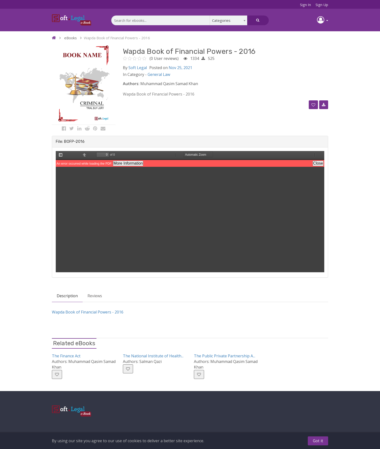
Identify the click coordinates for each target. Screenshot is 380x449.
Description (67, 295)
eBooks (70, 37)
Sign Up (322, 4)
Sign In (305, 4)
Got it (318, 440)
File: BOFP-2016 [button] (70, 141)
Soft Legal (137, 67)
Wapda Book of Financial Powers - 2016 (87, 312)
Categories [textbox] (221, 20)
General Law (159, 74)
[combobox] (228, 20)
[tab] (190, 141)
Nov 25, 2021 (180, 67)
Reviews (94, 295)
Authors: (131, 83)
